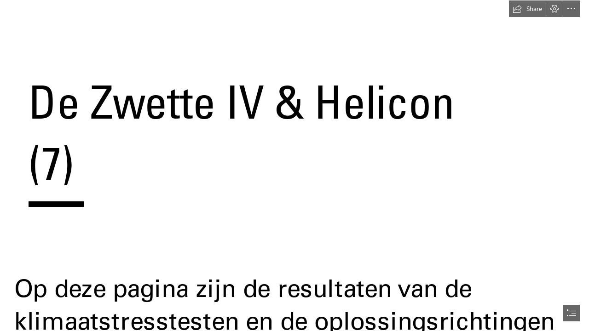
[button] (527, 8)
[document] (294, 165)
